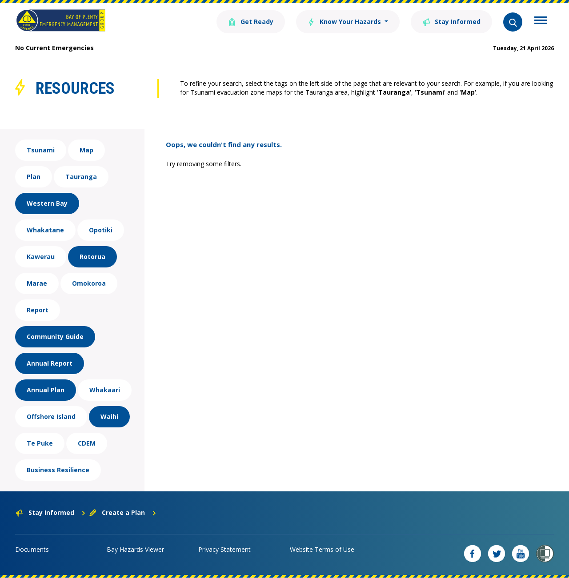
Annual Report (49, 363)
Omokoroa (89, 283)
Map (86, 150)
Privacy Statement (224, 549)
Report (37, 310)
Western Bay (47, 203)
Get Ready (250, 21)
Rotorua (92, 256)
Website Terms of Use (322, 549)
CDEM (87, 443)
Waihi (109, 416)
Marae (37, 283)
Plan (33, 176)
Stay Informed (451, 21)
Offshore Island (51, 416)
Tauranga (81, 176)
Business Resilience (58, 470)
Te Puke (40, 443)
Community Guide (55, 336)
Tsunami (41, 150)
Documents (32, 549)
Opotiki (100, 230)
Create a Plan (122, 512)
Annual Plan (45, 390)
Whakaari (104, 390)
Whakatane (45, 230)
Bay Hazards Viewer (135, 549)
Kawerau (41, 256)
